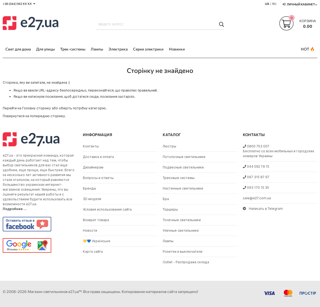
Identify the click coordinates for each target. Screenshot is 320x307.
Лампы (168, 241)
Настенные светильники (183, 188)
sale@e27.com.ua (257, 198)
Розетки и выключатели (182, 251)
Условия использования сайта (107, 209)
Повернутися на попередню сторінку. (34, 116)
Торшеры (170, 209)
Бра (166, 199)
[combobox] (160, 24)
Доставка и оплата (98, 157)
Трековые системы (179, 178)
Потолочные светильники (184, 157)
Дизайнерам (93, 167)
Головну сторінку (36, 108)
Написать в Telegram (263, 209)
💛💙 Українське (96, 241)
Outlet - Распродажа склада (186, 262)
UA (267, 3)
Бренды (89, 188)
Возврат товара (96, 220)
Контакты (91, 146)
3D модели (92, 199)
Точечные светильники (182, 220)
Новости (90, 230)
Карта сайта (93, 251)
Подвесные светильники (183, 167)
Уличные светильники (181, 230)
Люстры (169, 146)
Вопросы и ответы (98, 178)
